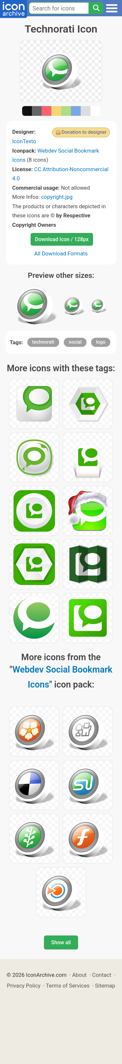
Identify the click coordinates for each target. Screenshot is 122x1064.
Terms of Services (67, 985)
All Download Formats (61, 253)
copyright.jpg (57, 197)
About (79, 975)
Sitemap (105, 985)
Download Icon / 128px (61, 239)
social (75, 342)
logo (100, 342)
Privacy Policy (23, 985)
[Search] (95, 8)
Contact (101, 975)
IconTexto (24, 141)
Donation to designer (84, 132)
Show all (61, 942)
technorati (43, 342)
